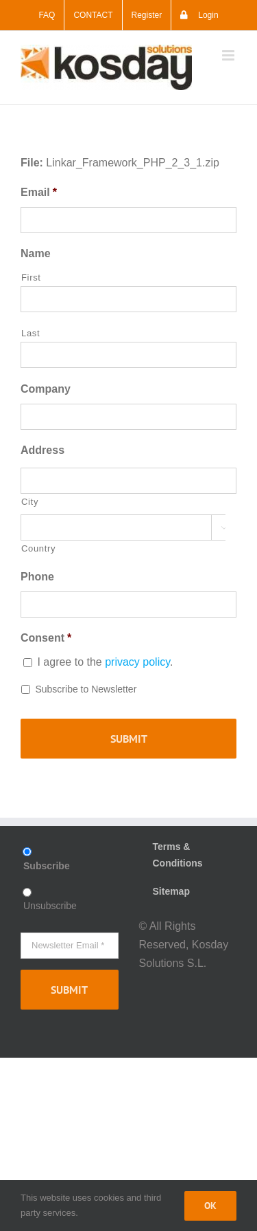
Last (30, 333)
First (31, 277)
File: (32, 162)
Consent (46, 638)
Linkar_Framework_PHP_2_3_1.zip (132, 162)
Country (38, 548)
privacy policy (137, 662)
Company (46, 389)
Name (36, 253)
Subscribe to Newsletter (85, 689)
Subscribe (46, 865)
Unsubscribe (50, 905)
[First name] (128, 299)
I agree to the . (105, 662)
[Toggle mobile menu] (229, 55)
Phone (37, 576)
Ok (210, 1205)
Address (42, 450)
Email (39, 192)
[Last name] (128, 355)
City (29, 502)
